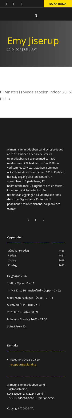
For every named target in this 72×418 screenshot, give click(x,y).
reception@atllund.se (23, 364)
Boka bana (57, 4)
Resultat (30, 49)
